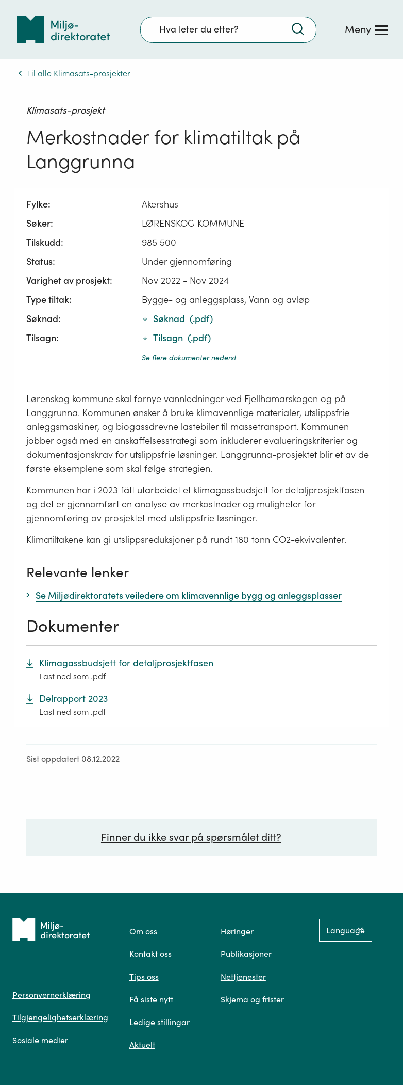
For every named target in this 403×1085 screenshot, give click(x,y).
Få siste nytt (151, 999)
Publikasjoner (246, 954)
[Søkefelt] (228, 29)
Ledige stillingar (159, 1022)
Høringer (237, 931)
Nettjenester (243, 976)
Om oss (143, 931)
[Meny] (366, 29)
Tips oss (144, 976)
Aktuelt (142, 1045)
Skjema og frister (252, 999)
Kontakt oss (150, 954)
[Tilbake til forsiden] (63, 29)
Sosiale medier (40, 1040)
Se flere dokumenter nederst (189, 357)
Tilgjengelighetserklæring (60, 1017)
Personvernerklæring (51, 995)
